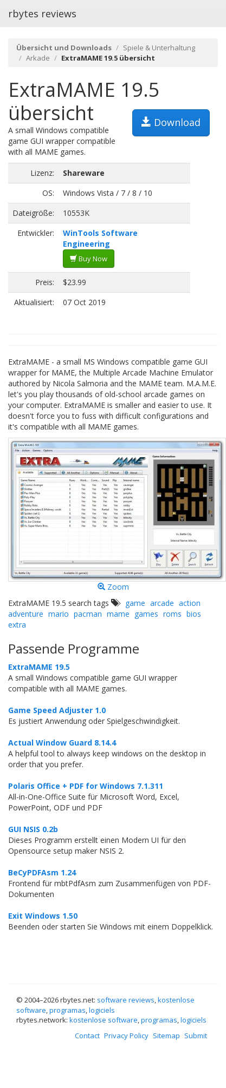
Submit (195, 1035)
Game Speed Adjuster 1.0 (57, 710)
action (190, 603)
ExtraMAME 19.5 (39, 667)
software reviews (125, 1000)
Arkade (38, 58)
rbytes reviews (42, 13)
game (135, 603)
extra (17, 624)
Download (171, 122)
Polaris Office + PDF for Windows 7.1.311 (85, 786)
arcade (162, 603)
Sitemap (166, 1035)
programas (67, 1010)
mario (58, 614)
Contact (87, 1035)
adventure (25, 614)
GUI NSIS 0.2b (33, 829)
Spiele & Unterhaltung (159, 47)
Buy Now (88, 258)
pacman (88, 614)
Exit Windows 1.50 (43, 916)
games (146, 614)
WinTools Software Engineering (100, 238)
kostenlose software (103, 1020)
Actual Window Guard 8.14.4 (62, 742)
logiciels (102, 1010)
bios (193, 614)
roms (172, 614)
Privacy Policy (126, 1035)
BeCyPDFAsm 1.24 (42, 872)
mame (118, 614)
